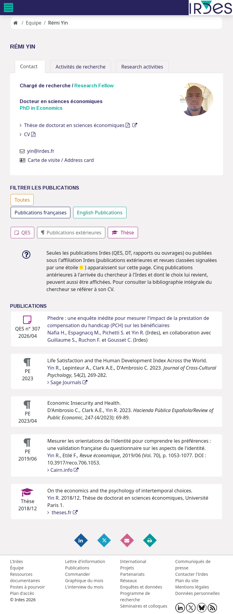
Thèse (123, 232)
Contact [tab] (30, 66)
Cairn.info (63, 470)
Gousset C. (119, 340)
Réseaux (128, 580)
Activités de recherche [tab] (81, 66)
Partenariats (132, 574)
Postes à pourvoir (27, 587)
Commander (77, 574)
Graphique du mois (84, 580)
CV (27, 134)
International (133, 561)
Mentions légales (192, 587)
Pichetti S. (114, 332)
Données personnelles (197, 593)
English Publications (100, 212)
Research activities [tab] (142, 66)
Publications (77, 568)
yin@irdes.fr (40, 151)
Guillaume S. (61, 340)
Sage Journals (67, 382)
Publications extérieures (71, 232)
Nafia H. (56, 332)
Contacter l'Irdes (191, 574)
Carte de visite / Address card (61, 160)
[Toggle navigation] (8, 8)
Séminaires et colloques (143, 606)
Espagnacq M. (84, 332)
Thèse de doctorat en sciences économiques (78, 125)
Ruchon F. (89, 340)
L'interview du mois (84, 587)
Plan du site (186, 580)
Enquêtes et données (141, 587)
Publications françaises (40, 212)
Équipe (17, 568)
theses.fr (62, 512)
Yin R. (138, 332)
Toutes (22, 199)
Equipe (34, 22)
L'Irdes (16, 561)
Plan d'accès (22, 593)
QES (22, 232)
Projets (127, 568)
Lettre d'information (85, 561)
